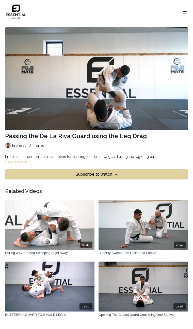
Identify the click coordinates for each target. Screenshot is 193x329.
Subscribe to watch (97, 174)
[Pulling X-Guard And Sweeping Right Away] (49, 252)
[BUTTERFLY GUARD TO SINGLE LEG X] (49, 314)
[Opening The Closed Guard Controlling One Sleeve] (143, 314)
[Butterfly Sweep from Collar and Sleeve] (143, 252)
